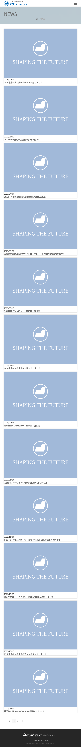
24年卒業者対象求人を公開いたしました (22, 368)
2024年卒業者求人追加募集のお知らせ (21, 139)
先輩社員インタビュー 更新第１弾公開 (22, 425)
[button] (75, 3)
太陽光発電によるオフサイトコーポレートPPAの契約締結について (34, 253)
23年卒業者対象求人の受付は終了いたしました (25, 654)
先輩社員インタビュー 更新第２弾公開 (22, 311)
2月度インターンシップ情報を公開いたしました (25, 482)
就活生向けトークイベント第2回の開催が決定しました (28, 596)
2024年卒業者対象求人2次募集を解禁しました (25, 196)
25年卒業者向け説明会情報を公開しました (23, 82)
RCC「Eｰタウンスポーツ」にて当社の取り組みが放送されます (32, 539)
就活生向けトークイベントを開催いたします (24, 711)
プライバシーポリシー (40, 740)
